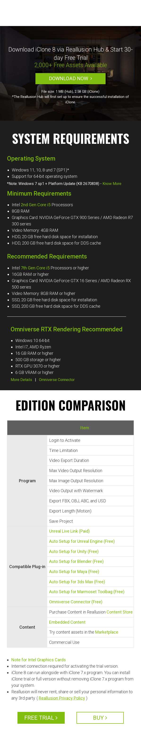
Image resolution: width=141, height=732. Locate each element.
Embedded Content (67, 622)
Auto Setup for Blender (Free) (76, 561)
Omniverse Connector (57, 379)
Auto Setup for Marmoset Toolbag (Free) (86, 591)
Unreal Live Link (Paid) (69, 531)
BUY (100, 717)
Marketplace (106, 632)
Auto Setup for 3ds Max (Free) (77, 581)
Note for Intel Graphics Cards (38, 659)
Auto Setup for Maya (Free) (74, 571)
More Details (21, 379)
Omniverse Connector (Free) (76, 601)
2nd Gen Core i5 (36, 204)
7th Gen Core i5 (35, 267)
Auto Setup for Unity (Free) (74, 551)
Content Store (120, 611)
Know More (112, 183)
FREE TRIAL (41, 717)
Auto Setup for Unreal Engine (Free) (82, 541)
